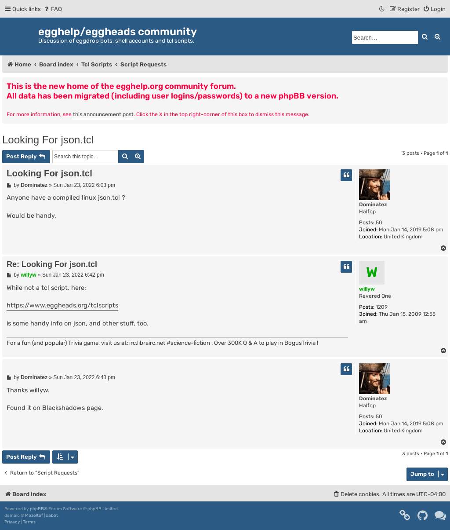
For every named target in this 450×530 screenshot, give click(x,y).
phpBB (37, 509)
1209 (382, 307)
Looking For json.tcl (48, 140)
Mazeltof (34, 515)
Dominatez (373, 204)
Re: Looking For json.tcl (52, 264)
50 (379, 222)
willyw (367, 289)
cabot (52, 515)
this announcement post (103, 114)
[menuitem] (52, 9)
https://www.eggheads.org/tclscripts (62, 305)
